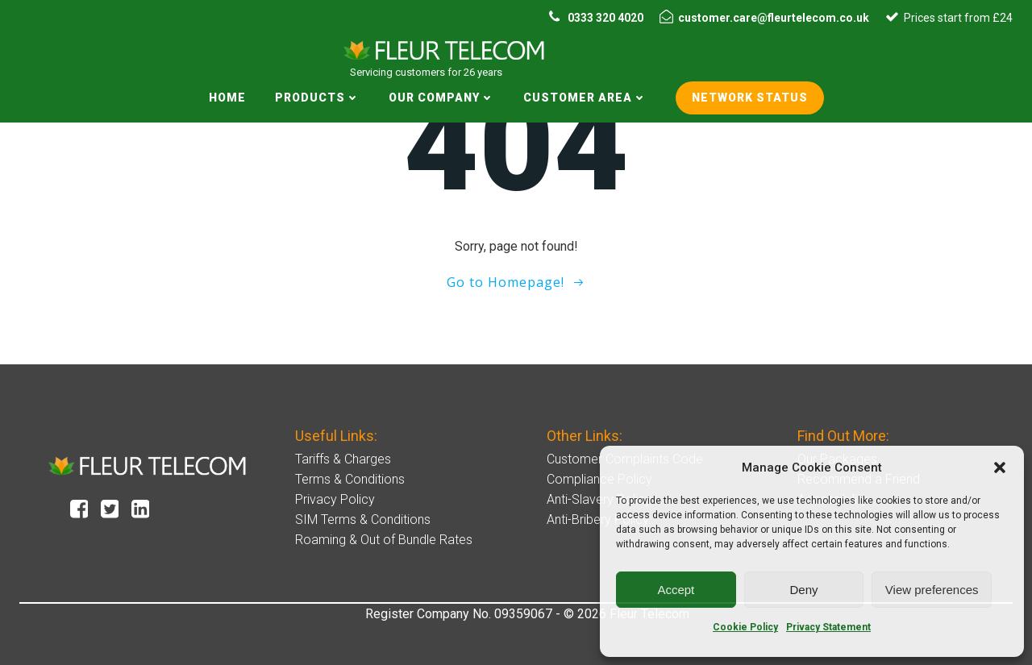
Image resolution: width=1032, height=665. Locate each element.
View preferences (932, 589)
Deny (803, 589)
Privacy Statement (828, 627)
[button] (1000, 467)
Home (227, 97)
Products (317, 97)
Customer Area (585, 97)
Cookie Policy (745, 627)
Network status (750, 97)
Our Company (441, 97)
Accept (675, 589)
